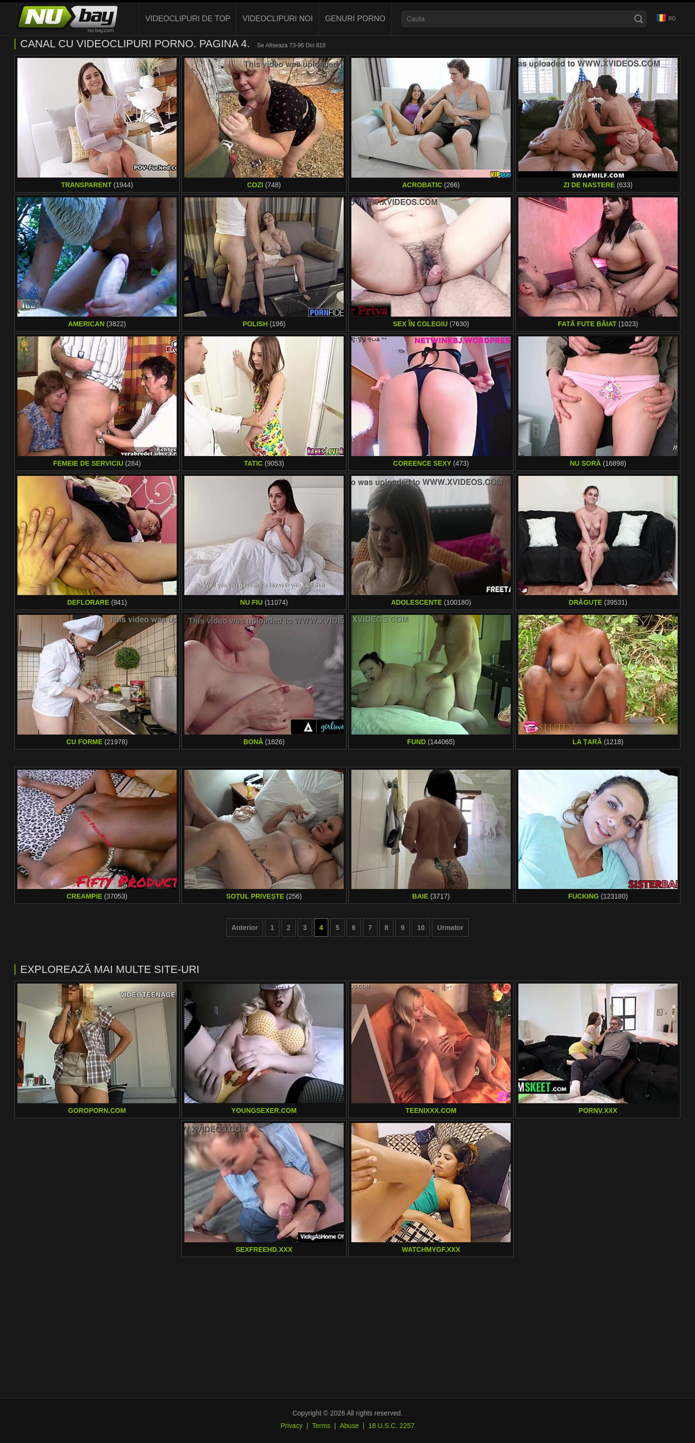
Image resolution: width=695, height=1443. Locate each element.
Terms (321, 1425)
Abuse (349, 1425)
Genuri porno (355, 18)
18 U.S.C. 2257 (391, 1425)
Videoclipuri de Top (187, 18)
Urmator (450, 927)
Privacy (291, 1425)
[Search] (638, 19)
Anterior (245, 927)
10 (421, 927)
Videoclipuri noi (277, 18)
